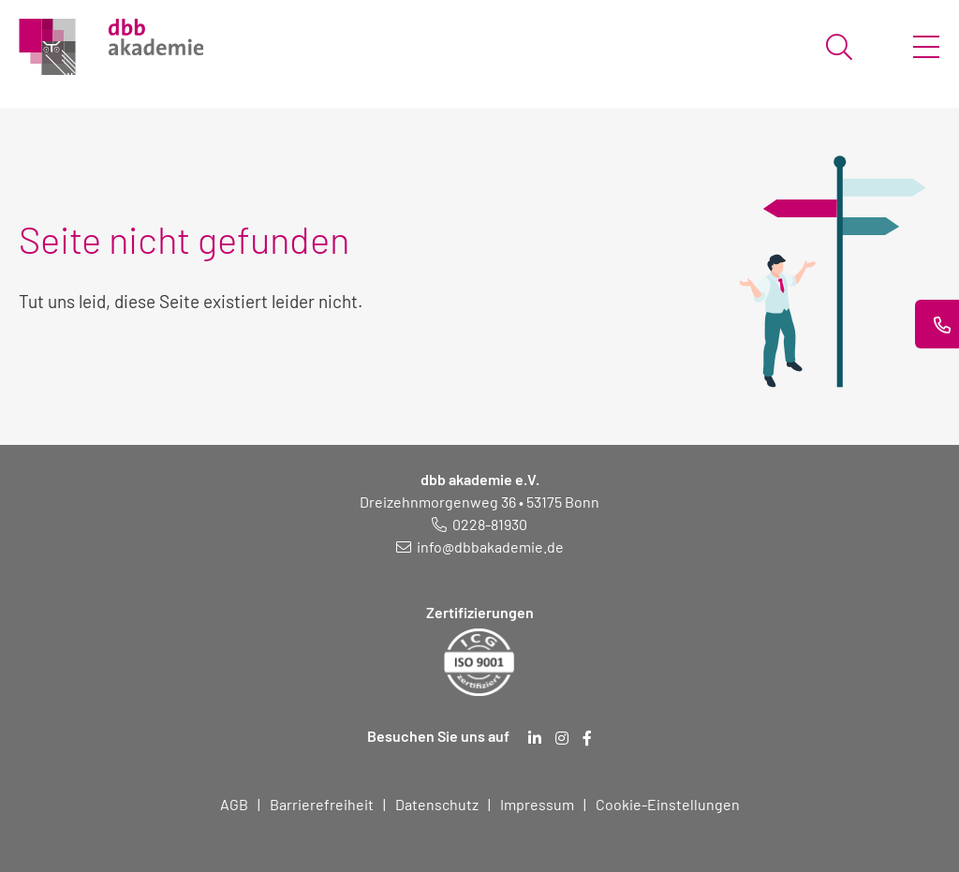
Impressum (537, 804)
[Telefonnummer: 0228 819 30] (479, 524)
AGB (234, 804)
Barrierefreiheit (322, 804)
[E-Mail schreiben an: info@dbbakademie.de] (480, 546)
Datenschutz (437, 804)
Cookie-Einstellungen (668, 804)
